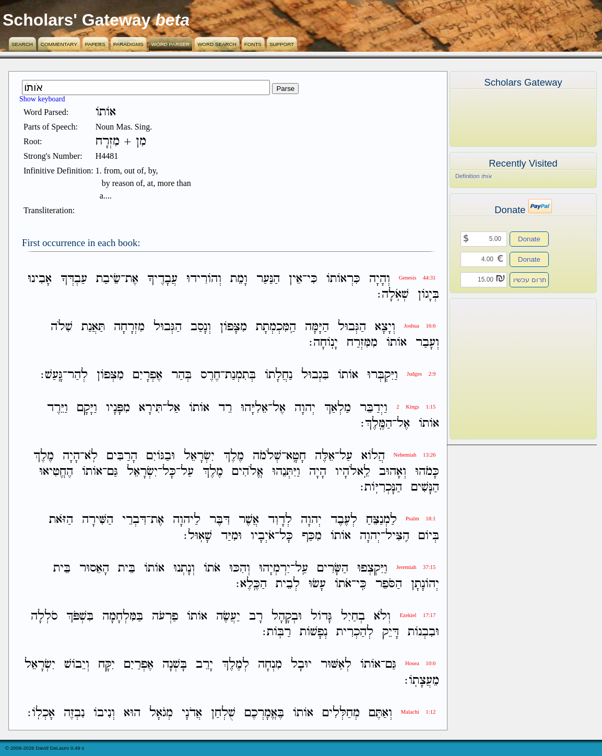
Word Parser (170, 44)
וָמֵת (238, 279)
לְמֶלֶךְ (235, 665)
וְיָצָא (385, 327)
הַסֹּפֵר (388, 584)
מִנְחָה (270, 665)
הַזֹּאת (61, 520)
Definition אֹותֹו (473, 176)
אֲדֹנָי (192, 713)
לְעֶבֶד (343, 520)
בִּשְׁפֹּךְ (79, 616)
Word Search (217, 44)
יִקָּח (106, 665)
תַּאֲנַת (93, 327)
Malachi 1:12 (418, 712)
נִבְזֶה (74, 713)
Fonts (253, 44)
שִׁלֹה (62, 327)
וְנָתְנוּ (184, 568)
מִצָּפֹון (233, 327)
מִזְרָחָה (129, 327)
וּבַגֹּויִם (160, 456)
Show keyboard (42, 99)
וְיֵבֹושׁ (76, 665)
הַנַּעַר (268, 279)
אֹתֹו (212, 568)
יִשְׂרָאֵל (199, 456)
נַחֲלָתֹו (278, 375)
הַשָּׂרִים (332, 568)
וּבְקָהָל (287, 616)
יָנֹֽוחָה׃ (323, 342)
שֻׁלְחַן (223, 713)
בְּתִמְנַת (240, 375)
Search (22, 44)
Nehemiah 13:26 (415, 455)
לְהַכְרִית (354, 632)
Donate (529, 239)
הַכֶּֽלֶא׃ (251, 584)
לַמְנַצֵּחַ (381, 520)
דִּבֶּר (219, 520)
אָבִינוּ (40, 279)
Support (281, 44)
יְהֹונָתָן (425, 584)
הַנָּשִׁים (425, 487)
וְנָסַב (201, 327)
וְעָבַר (427, 342)
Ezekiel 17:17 (417, 615)
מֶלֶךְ (233, 456)
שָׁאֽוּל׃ (198, 536)
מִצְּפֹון (110, 375)
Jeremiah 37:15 (415, 567)
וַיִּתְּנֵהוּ (286, 471)
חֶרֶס (210, 375)
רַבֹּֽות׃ (277, 632)
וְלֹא (382, 616)
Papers (95, 44)
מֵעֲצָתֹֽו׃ (422, 680)
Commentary (59, 44)
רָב (256, 616)
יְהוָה (304, 408)
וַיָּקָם (87, 408)
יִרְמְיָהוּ (274, 568)
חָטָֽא (296, 456)
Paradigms (128, 44)
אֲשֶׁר (249, 520)
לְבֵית (288, 584)
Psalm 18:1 (421, 518)
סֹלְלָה (44, 616)
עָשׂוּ (317, 584)
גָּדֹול (321, 616)
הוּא (132, 713)
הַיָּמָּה (317, 327)
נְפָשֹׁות (313, 632)
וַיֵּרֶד (57, 408)
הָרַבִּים (122, 456)
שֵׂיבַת (108, 279)
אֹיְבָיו (263, 536)
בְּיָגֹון (428, 294)
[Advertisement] (507, 369)
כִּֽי (361, 584)
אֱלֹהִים (247, 471)
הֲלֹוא (373, 456)
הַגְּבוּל (352, 327)
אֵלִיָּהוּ (254, 408)
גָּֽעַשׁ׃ (52, 375)
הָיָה (71, 456)
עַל (345, 456)
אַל (173, 408)
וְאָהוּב (392, 471)
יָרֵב (204, 665)
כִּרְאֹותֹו (343, 279)
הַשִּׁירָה (97, 520)
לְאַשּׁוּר (336, 665)
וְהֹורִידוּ (203, 279)
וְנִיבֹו (104, 713)
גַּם (112, 471)
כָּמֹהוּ (427, 471)
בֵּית (126, 568)
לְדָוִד (280, 520)
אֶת (131, 279)
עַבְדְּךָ (74, 279)
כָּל (169, 471)
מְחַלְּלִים (341, 713)
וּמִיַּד (231, 536)
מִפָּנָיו (118, 408)
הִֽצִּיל (397, 536)
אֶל (279, 408)
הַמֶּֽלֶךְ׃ (376, 423)
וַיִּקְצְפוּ (372, 568)
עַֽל (301, 568)
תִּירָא (150, 408)
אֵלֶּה (325, 456)
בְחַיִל (353, 616)
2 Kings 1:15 (415, 407)
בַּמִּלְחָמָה (122, 616)
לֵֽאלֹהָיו (352, 471)
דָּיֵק (390, 632)
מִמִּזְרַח (362, 342)
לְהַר (77, 375)
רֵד (225, 408)
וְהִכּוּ (239, 568)
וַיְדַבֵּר (373, 408)
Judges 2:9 (421, 374)
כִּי (312, 279)
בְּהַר (181, 375)
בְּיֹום (428, 536)
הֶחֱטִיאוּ (56, 471)
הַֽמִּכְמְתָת (276, 327)
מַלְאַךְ (337, 408)
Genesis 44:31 (417, 278)
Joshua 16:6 (420, 326)
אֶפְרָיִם (147, 375)
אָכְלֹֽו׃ (41, 713)
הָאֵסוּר (94, 568)
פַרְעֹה (165, 616)
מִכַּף (312, 536)
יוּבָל (301, 665)
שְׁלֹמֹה (267, 456)
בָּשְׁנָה (174, 665)
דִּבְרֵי (134, 520)
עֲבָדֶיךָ (162, 279)
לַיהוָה (186, 520)
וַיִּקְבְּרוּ (382, 375)
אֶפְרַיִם (139, 665)
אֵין (295, 279)
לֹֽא (91, 456)
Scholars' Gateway (76, 19)
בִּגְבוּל (315, 375)
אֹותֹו (396, 342)
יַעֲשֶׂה (228, 616)
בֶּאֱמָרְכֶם (264, 713)
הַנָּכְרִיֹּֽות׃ (381, 487)
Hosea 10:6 (420, 663)
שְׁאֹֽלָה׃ (393, 294)
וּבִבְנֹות (423, 632)
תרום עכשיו (530, 280)
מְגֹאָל (161, 713)
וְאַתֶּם (380, 713)
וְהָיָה (379, 279)
